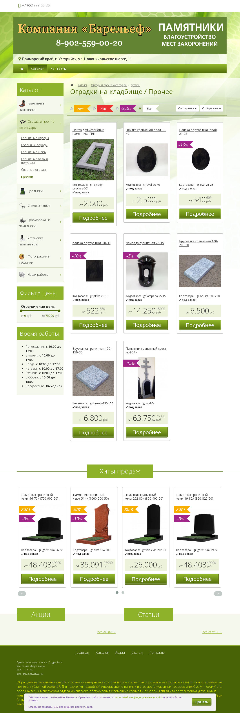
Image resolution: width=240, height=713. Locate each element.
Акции (120, 652)
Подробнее (93, 217)
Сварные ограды (33, 169)
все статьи (210, 632)
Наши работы (40, 275)
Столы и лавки (40, 205)
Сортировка (187, 108)
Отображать (211, 108)
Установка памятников (40, 240)
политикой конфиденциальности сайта (139, 697)
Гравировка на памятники (40, 222)
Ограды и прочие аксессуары (109, 85)
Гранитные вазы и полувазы (34, 160)
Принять (201, 702)
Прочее (27, 176)
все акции (104, 632)
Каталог (37, 69)
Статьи (137, 652)
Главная (82, 652)
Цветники (40, 191)
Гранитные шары (33, 152)
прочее (135, 85)
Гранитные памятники (40, 105)
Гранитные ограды (35, 138)
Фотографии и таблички (40, 258)
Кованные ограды (34, 145)
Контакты (59, 69)
